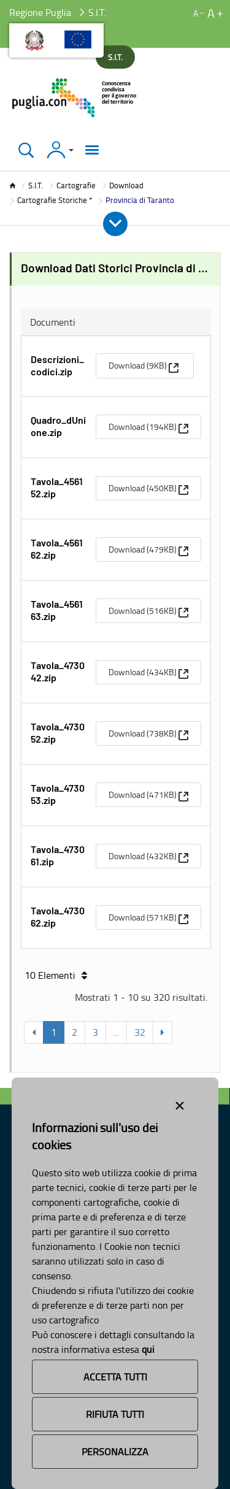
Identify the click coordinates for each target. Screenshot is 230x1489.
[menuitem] (144, 365)
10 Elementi (56, 975)
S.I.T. (35, 185)
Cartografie (76, 185)
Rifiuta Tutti (115, 1414)
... (116, 1032)
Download (126, 185)
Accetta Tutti (115, 1377)
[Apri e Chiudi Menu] (115, 224)
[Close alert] (180, 1103)
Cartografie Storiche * (54, 199)
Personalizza (115, 1451)
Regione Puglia (40, 12)
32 (139, 1032)
